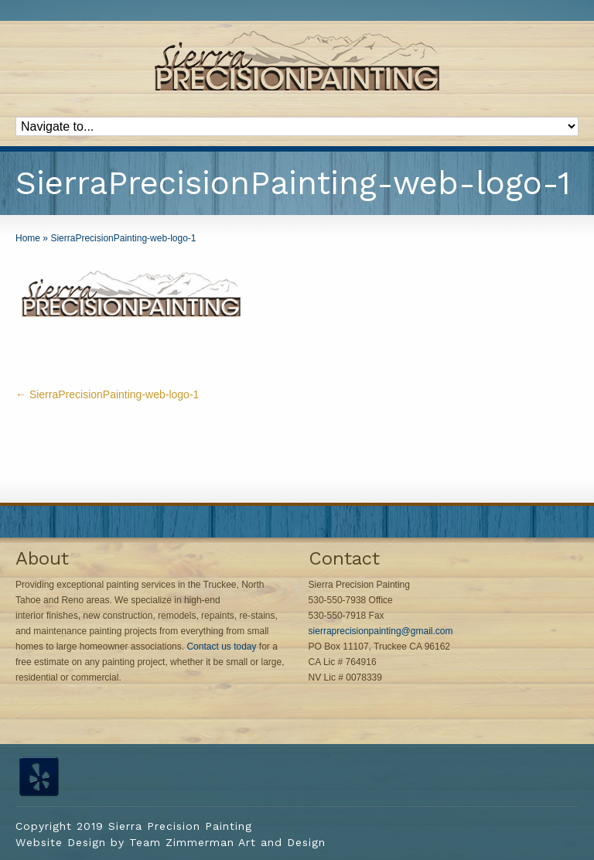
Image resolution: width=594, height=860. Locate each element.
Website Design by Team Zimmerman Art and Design (170, 842)
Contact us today (221, 646)
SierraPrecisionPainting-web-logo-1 (107, 394)
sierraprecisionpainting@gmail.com (381, 631)
